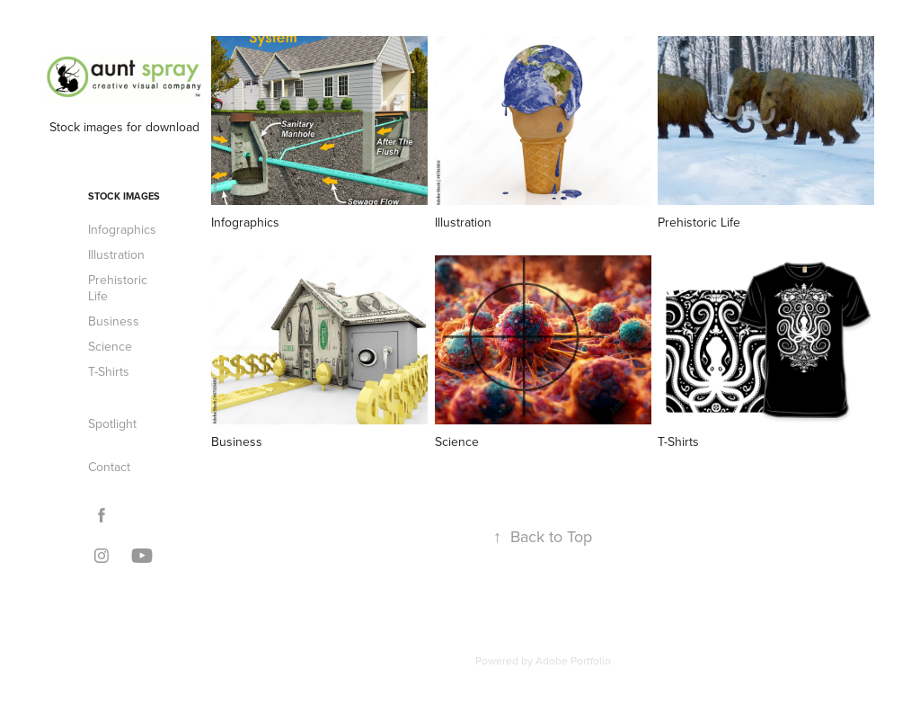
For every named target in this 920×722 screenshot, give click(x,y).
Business (113, 321)
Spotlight (112, 423)
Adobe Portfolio (573, 660)
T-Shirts (108, 371)
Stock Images (124, 196)
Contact (109, 467)
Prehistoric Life (117, 288)
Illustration (116, 254)
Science (110, 346)
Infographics (122, 229)
